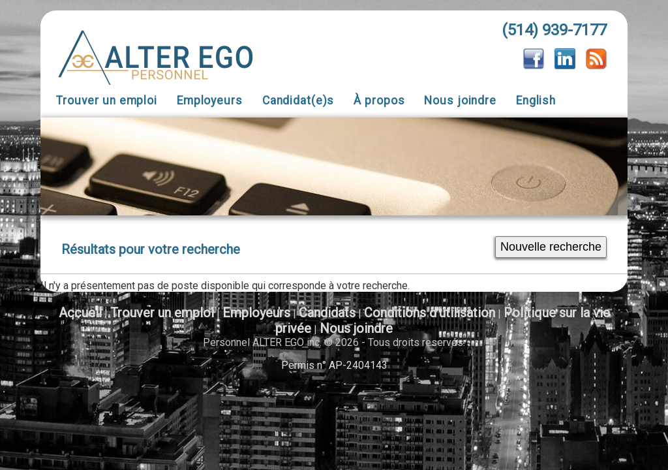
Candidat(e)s (298, 100)
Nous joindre (460, 100)
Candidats (327, 313)
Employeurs (210, 100)
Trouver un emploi (106, 100)
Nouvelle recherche (550, 246)
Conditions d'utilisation (429, 313)
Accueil (80, 313)
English (536, 100)
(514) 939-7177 (554, 30)
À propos (379, 100)
